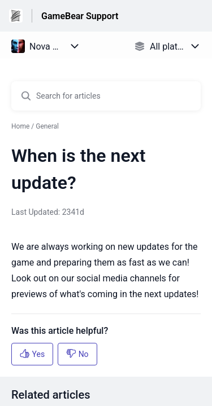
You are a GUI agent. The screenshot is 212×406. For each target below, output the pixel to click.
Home (20, 126)
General (47, 126)
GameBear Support (79, 16)
